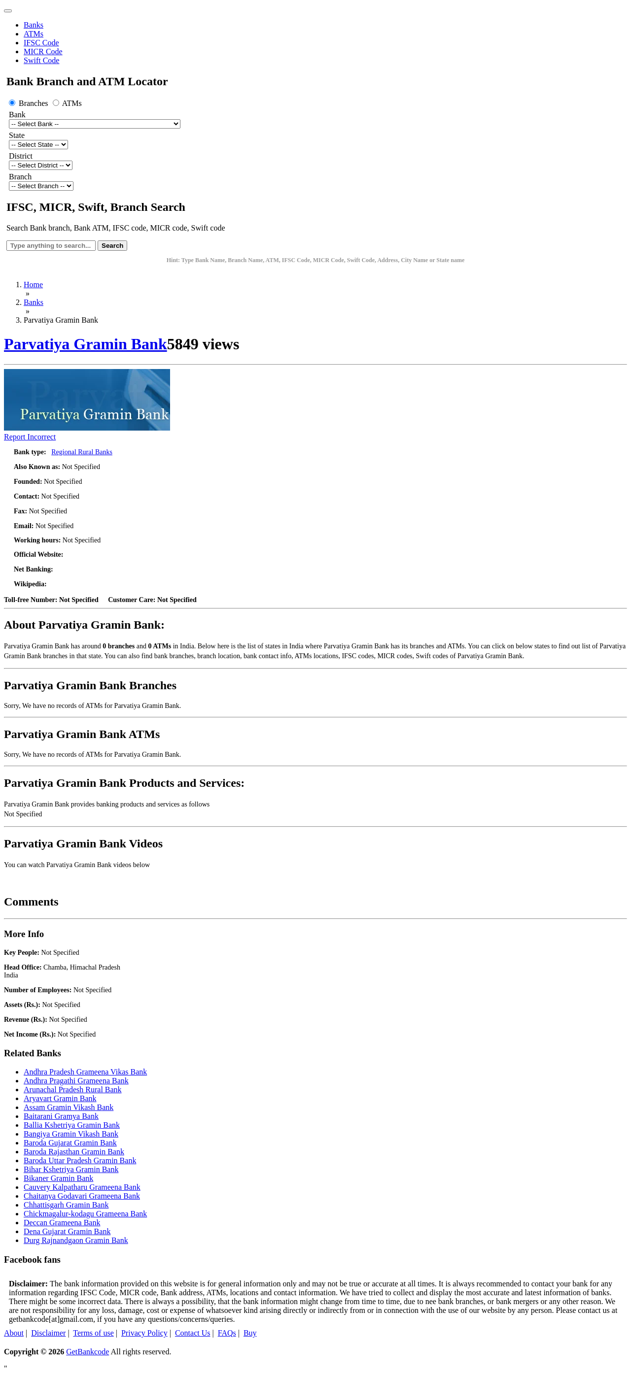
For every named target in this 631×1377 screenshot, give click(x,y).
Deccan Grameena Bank (62, 1222)
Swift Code (41, 60)
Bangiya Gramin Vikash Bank (71, 1134)
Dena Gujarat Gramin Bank (67, 1231)
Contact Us (192, 1333)
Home (33, 284)
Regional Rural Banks (81, 452)
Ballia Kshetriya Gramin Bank (72, 1125)
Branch (20, 176)
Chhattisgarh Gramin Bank (66, 1205)
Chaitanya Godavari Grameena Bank (82, 1196)
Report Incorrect (30, 437)
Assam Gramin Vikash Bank (68, 1107)
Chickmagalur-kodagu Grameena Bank (85, 1213)
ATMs (33, 34)
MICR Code (43, 51)
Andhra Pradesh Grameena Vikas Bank (85, 1072)
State (17, 135)
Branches (29, 103)
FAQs (227, 1333)
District (21, 156)
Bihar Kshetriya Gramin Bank (71, 1169)
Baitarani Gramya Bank (61, 1116)
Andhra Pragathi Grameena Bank (76, 1080)
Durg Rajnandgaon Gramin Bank (76, 1240)
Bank (17, 114)
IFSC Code (41, 42)
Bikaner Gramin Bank (58, 1178)
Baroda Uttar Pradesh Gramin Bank (80, 1160)
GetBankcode (87, 1351)
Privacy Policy (144, 1333)
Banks (33, 25)
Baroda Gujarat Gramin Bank (70, 1143)
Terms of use (93, 1333)
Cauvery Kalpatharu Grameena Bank (82, 1187)
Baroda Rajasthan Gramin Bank (74, 1151)
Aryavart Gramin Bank (60, 1098)
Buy (250, 1333)
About (14, 1333)
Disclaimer (48, 1333)
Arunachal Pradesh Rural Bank (73, 1089)
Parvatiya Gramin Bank (85, 344)
